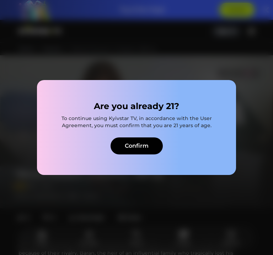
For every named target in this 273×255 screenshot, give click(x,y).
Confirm (137, 145)
